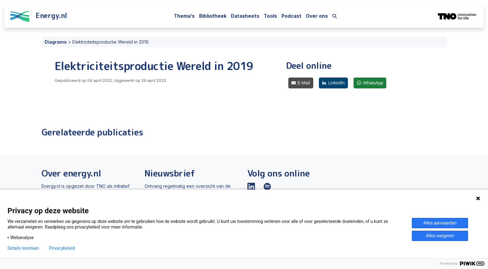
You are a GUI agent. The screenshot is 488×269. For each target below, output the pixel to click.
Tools (270, 16)
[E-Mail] (300, 83)
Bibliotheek (213, 16)
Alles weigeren (440, 235)
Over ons (317, 16)
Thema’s (184, 16)
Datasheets (245, 16)
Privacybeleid (62, 248)
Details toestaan (23, 248)
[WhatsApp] (370, 83)
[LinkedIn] (333, 83)
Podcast (291, 16)
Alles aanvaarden (440, 222)
